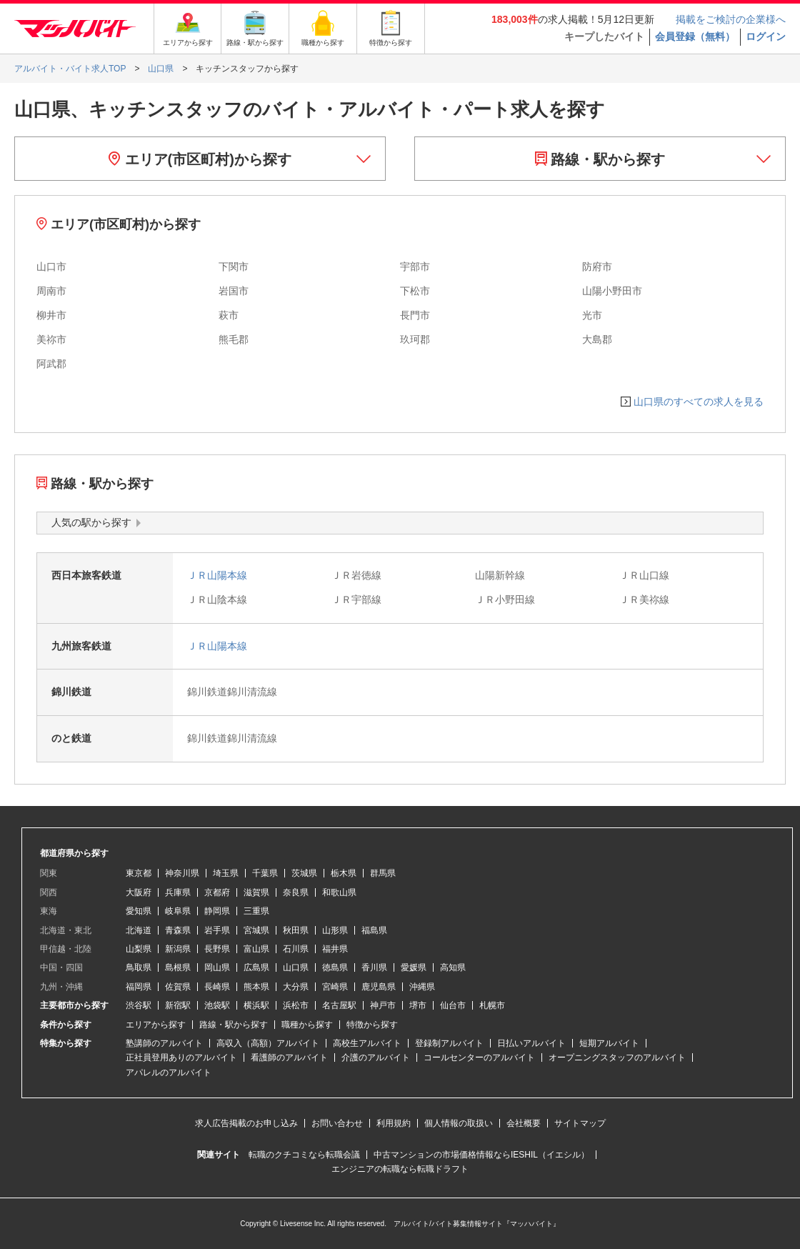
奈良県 (296, 892)
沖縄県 (422, 987)
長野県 (217, 949)
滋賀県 (256, 892)
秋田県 (296, 930)
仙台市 (453, 1005)
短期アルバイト (609, 1043)
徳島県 (335, 967)
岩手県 (217, 930)
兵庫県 (178, 892)
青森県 (178, 930)
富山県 (256, 949)
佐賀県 (178, 987)
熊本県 (256, 987)
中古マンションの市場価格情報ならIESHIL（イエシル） (481, 1155)
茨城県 (304, 873)
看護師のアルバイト (289, 1058)
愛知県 (138, 911)
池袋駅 (217, 1005)
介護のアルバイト (375, 1058)
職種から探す (307, 1025)
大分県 (296, 987)
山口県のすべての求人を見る (699, 401)
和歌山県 (339, 892)
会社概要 (523, 1123)
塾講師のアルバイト (164, 1043)
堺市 (417, 1005)
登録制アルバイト (449, 1043)
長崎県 (217, 987)
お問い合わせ (337, 1123)
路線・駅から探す (600, 159)
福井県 (335, 949)
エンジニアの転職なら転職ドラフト (400, 1169)
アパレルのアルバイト (168, 1073)
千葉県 (265, 873)
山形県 (335, 930)
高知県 (453, 967)
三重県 (256, 911)
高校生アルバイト (367, 1043)
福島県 (374, 930)
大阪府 (138, 892)
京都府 (217, 892)
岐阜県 (178, 911)
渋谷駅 (138, 1005)
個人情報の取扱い (458, 1123)
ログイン (766, 36)
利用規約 (393, 1123)
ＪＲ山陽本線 (217, 575)
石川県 (296, 949)
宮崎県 (335, 987)
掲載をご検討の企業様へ (731, 19)
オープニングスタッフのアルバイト (617, 1058)
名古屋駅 (339, 1005)
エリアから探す (156, 1025)
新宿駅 (178, 1005)
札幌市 (492, 1005)
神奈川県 (182, 873)
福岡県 (138, 987)
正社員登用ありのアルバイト (181, 1058)
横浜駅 (256, 1005)
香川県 (374, 967)
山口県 (296, 967)
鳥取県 (138, 967)
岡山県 (217, 967)
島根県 (178, 967)
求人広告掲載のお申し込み (246, 1123)
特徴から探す (372, 1025)
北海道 (138, 930)
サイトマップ (580, 1123)
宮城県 (256, 930)
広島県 (256, 967)
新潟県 (178, 949)
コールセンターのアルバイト (479, 1058)
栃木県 (343, 873)
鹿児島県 (378, 987)
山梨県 (138, 949)
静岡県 (217, 911)
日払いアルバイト (531, 1043)
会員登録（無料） (695, 36)
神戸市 (383, 1005)
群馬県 (383, 873)
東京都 (138, 873)
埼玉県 (226, 873)
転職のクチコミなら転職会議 (304, 1155)
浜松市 (296, 1005)
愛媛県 (413, 967)
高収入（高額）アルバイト (267, 1043)
